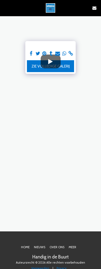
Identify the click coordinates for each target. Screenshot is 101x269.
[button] (6, 8)
